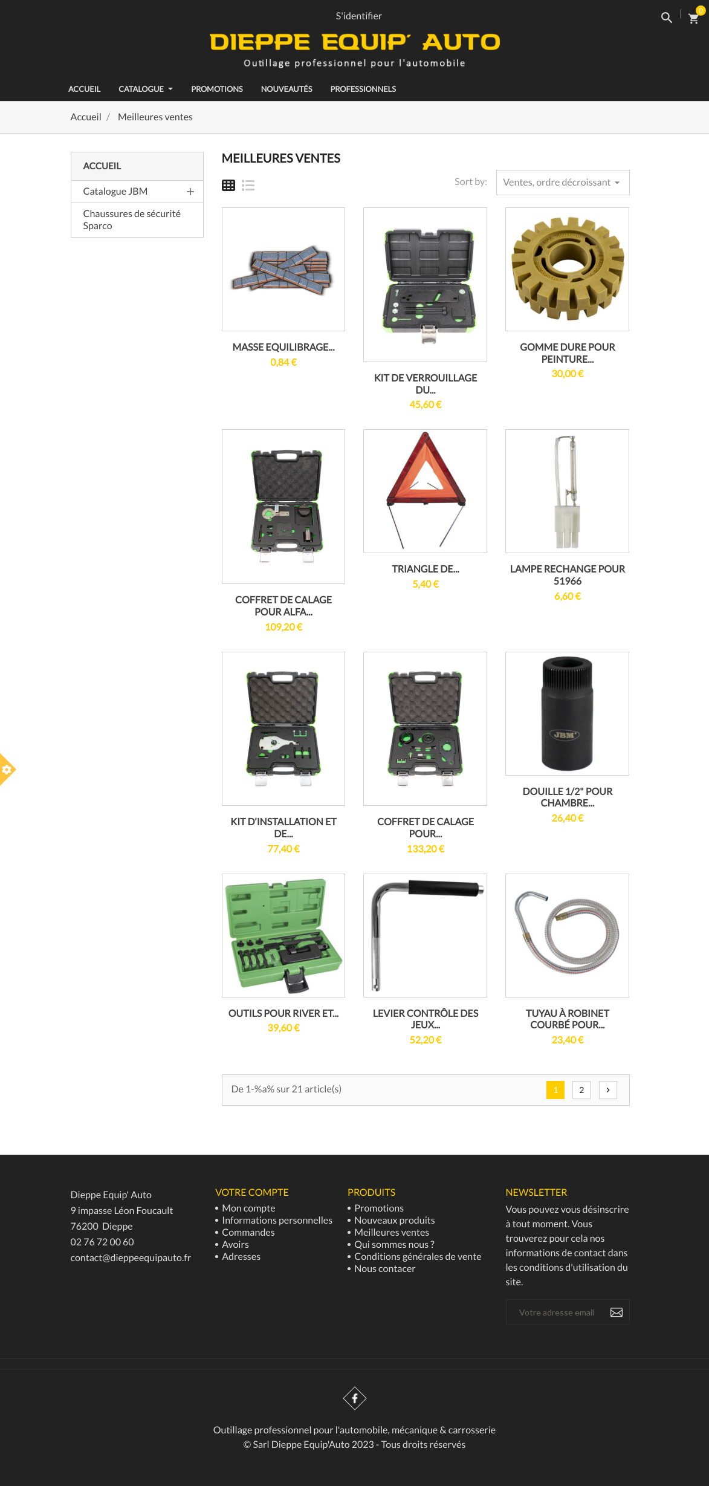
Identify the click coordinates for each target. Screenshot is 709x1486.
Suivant (608, 1090)
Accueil (102, 166)
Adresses (240, 1256)
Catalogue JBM (115, 191)
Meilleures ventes (390, 1232)
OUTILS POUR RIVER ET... (283, 1013)
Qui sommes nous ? (393, 1244)
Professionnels (363, 89)
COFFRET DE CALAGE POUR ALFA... (283, 606)
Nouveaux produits (393, 1220)
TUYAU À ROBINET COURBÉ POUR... (567, 1019)
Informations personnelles (276, 1220)
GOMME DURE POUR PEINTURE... (567, 353)
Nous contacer (384, 1268)
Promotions (216, 89)
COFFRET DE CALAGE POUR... (425, 828)
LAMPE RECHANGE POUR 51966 (567, 575)
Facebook (355, 1398)
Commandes (247, 1232)
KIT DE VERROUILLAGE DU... (426, 384)
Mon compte (247, 1208)
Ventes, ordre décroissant (563, 183)
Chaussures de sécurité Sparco (132, 220)
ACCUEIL (84, 89)
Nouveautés (286, 89)
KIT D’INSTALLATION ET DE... (283, 828)
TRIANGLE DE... (425, 569)
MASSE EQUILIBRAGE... (283, 347)
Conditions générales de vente (416, 1256)
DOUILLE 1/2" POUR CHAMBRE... (568, 798)
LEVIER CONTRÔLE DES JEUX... (425, 1019)
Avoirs (234, 1244)
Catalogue (145, 89)
